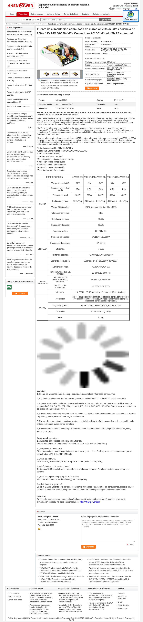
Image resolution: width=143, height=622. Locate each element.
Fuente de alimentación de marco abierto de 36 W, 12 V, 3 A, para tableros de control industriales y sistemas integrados (61, 562)
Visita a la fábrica (53, 14)
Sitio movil (123, 609)
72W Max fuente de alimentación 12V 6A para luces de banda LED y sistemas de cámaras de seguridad (100, 596)
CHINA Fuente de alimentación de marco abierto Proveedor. (48, 618)
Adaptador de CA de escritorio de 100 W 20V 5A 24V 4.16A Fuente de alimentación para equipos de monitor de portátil (70, 608)
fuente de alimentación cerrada (18, 107)
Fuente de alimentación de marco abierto (33, 24)
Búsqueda (107, 20)
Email (135, 6)
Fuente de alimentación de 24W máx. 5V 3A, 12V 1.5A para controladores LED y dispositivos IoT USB (101, 606)
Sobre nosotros (37, 14)
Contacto (85, 14)
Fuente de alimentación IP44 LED (19, 85)
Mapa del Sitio (123, 605)
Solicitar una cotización (122, 6)
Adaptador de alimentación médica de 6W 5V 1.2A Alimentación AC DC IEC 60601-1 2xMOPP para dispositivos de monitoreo (40, 609)
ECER (71, 620)
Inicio (12, 14)
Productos (23, 14)
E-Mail (120, 602)
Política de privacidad (16, 618)
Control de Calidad (71, 14)
